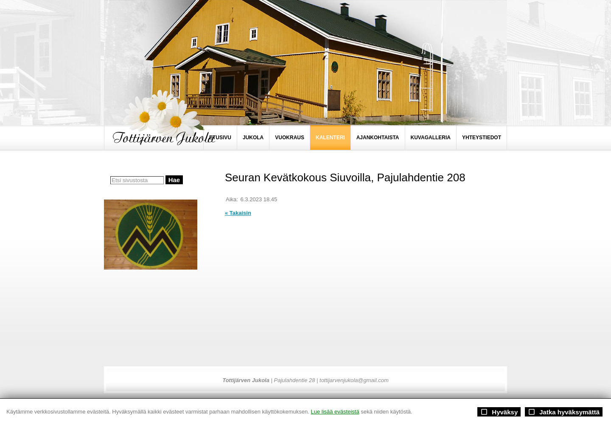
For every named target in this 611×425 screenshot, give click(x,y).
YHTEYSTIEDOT (481, 138)
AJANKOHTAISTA (377, 138)
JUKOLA (253, 138)
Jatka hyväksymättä (564, 412)
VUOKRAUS (289, 138)
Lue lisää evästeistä (335, 411)
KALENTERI (330, 138)
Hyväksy (499, 412)
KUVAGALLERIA (431, 138)
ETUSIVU (220, 138)
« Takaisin (238, 213)
